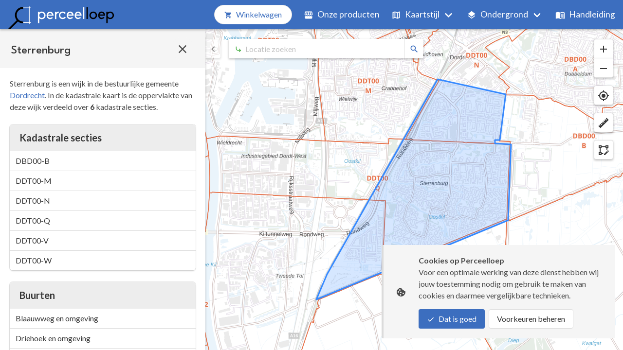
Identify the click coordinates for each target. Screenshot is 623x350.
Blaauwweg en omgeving (57, 318)
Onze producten (342, 14)
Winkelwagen (253, 14)
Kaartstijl (415, 14)
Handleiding (585, 14)
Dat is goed (451, 318)
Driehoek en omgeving (53, 338)
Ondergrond (497, 14)
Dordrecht (27, 95)
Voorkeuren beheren (531, 318)
